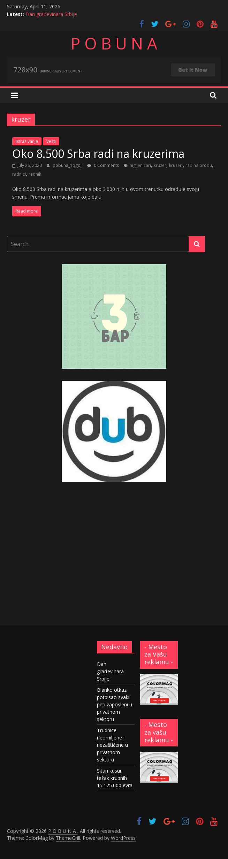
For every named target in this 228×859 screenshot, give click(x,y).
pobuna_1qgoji (68, 165)
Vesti (51, 141)
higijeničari (140, 165)
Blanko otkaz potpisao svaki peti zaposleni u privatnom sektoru (114, 704)
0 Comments (103, 165)
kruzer (160, 165)
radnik (35, 174)
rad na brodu (198, 165)
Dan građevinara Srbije (51, 14)
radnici (19, 174)
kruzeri (176, 165)
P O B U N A (114, 43)
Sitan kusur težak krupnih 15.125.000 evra (114, 778)
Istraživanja (27, 141)
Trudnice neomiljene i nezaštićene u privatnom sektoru (112, 745)
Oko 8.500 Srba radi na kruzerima (98, 153)
